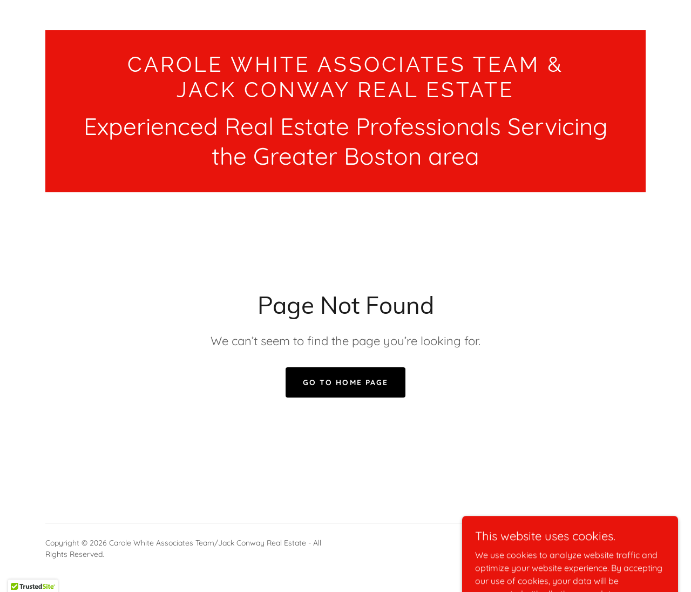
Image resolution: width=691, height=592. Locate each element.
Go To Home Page (345, 382)
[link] (345, 94)
